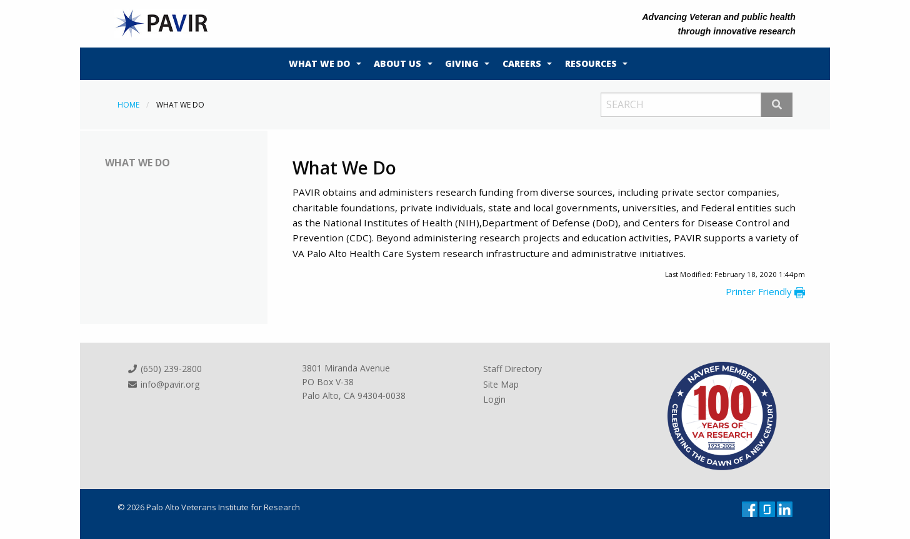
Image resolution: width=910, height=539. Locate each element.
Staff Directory (512, 369)
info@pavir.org (163, 384)
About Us (397, 63)
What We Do (319, 63)
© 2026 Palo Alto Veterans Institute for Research (209, 507)
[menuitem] (321, 64)
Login (494, 399)
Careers (521, 63)
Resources (591, 63)
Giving (462, 63)
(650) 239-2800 (164, 369)
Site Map (501, 384)
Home (128, 104)
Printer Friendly (765, 291)
